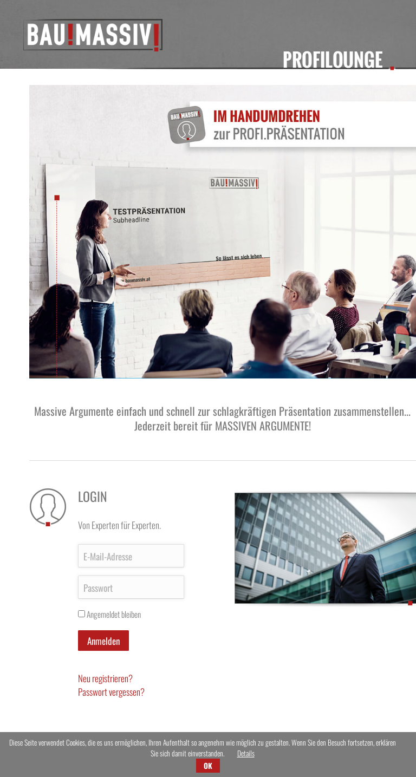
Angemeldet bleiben (114, 614)
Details (246, 753)
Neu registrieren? (105, 678)
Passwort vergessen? (111, 691)
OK (208, 765)
